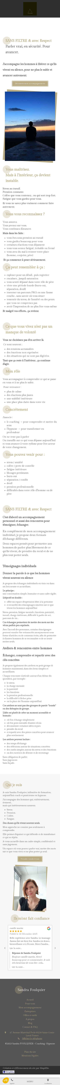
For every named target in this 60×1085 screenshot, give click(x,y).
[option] (30, 948)
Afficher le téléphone (32, 1038)
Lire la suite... (16, 948)
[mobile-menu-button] (30, 1081)
